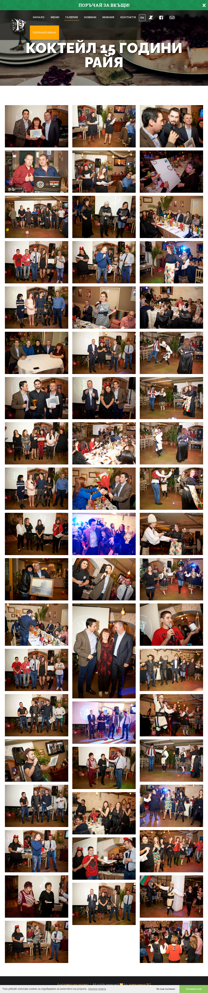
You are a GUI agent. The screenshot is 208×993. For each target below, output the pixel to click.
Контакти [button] (128, 17)
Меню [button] (55, 17)
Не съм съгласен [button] (166, 989)
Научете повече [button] (97, 988)
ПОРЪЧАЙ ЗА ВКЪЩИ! (104, 5)
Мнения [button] (108, 17)
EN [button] (142, 17)
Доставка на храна (72, 984)
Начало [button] (39, 17)
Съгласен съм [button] (193, 989)
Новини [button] (90, 17)
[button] (150, 17)
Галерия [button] (71, 17)
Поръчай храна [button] (44, 32)
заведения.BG (140, 984)
